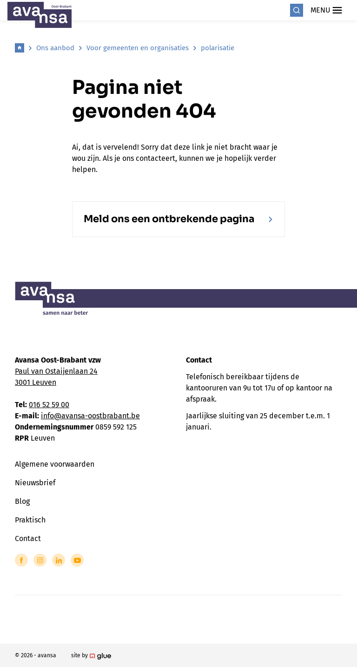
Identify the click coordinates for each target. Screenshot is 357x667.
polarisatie (217, 48)
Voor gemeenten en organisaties (137, 48)
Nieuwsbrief (35, 482)
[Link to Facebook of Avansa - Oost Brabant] (21, 560)
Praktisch (30, 519)
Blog (22, 501)
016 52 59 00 (49, 404)
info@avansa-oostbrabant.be (90, 415)
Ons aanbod (55, 48)
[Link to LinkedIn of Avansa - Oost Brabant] (58, 560)
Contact (28, 538)
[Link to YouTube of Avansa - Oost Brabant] (77, 560)
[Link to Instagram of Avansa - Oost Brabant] (39, 560)
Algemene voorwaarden (54, 464)
